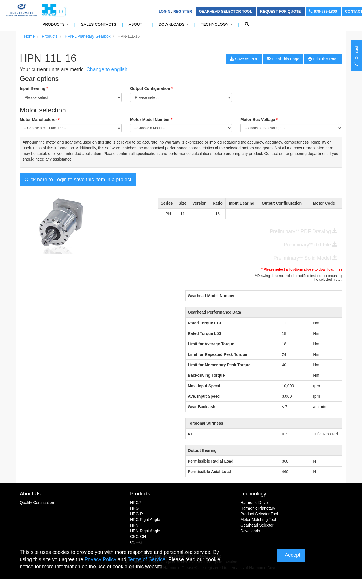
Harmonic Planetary (257, 508)
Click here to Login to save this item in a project (78, 179)
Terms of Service (146, 559)
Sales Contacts (98, 24)
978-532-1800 (323, 11)
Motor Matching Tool (258, 519)
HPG (134, 508)
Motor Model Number (151, 119)
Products (56, 26)
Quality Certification (37, 502)
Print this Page (323, 59)
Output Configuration (151, 88)
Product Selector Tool (259, 514)
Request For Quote (281, 11)
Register (182, 11)
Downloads (175, 26)
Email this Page (283, 59)
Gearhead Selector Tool (226, 11)
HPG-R (136, 514)
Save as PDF (244, 59)
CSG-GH (138, 536)
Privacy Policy (100, 559)
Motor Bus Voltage (259, 119)
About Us (30, 494)
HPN (134, 525)
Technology (218, 26)
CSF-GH (137, 542)
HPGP (135, 502)
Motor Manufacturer (40, 119)
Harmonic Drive (254, 502)
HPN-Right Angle (145, 531)
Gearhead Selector (257, 525)
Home (29, 36)
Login (164, 11)
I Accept (291, 555)
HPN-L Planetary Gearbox (88, 36)
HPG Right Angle (145, 519)
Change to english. (107, 69)
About (138, 26)
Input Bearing (34, 88)
